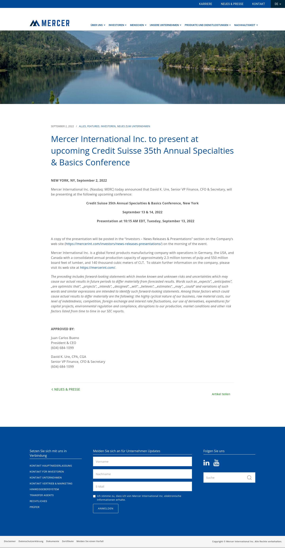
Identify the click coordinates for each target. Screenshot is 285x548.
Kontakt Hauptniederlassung (51, 465)
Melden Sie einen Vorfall (90, 541)
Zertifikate (68, 541)
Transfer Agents (42, 495)
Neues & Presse (232, 4)
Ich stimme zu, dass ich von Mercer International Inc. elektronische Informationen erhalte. (137, 498)
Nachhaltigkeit (244, 25)
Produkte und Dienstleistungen (206, 25)
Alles (82, 126)
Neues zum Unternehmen (133, 126)
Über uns (97, 25)
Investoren (116, 25)
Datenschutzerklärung (31, 541)
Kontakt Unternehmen (46, 477)
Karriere (205, 4)
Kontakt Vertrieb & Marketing (51, 483)
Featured (93, 126)
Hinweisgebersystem (44, 489)
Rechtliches (38, 501)
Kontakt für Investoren (47, 471)
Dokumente (52, 541)
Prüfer (34, 507)
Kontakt (258, 4)
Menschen (137, 25)
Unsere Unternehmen (164, 25)
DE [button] (278, 4)
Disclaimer (10, 541)
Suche (249, 477)
